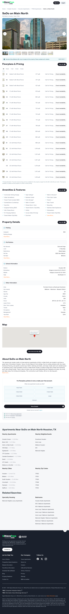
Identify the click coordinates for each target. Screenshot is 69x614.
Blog (3, 573)
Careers (23, 565)
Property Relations (7, 576)
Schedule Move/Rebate (8, 570)
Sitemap (23, 576)
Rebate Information (7, 565)
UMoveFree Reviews (26, 568)
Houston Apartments (24, 9)
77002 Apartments (36, 9)
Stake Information (51, 595)
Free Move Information (8, 568)
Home (4, 9)
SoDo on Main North (15, 13)
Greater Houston (11, 9)
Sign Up (56, 3)
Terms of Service (25, 570)
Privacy (23, 573)
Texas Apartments (26, 559)
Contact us (7, 549)
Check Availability (60, 74)
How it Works (6, 559)
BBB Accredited (25, 579)
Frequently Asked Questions (9, 562)
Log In (63, 3)
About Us (23, 562)
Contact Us (5, 579)
